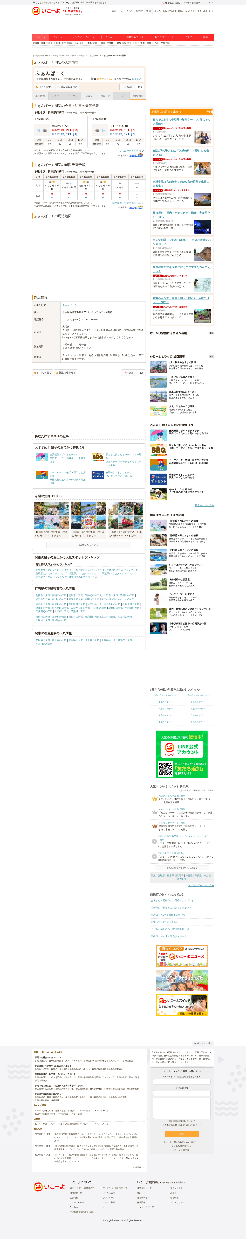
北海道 (49, 43)
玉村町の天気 (99, 607)
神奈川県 (182, 879)
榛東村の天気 (43, 616)
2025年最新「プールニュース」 (94, 1110)
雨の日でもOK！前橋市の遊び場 (168, 914)
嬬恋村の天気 (92, 616)
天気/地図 (138, 95)
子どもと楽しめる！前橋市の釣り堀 (170, 929)
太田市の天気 (111, 595)
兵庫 (135, 43)
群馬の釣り (89, 1061)
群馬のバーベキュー (72, 1061)
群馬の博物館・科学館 (100, 1089)
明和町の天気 (132, 607)
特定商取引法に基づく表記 (82, 1212)
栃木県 (170, 875)
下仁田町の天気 (77, 604)
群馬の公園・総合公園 (127, 1077)
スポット (40, 37)
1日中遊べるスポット (204, 11)
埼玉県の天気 (92, 640)
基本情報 (40, 95)
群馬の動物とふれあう (80, 1069)
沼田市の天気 (127, 595)
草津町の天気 (43, 607)
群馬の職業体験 (115, 1069)
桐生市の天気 (76, 595)
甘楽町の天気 (94, 604)
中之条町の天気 (112, 604)
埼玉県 (189, 875)
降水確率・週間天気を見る (126, 202)
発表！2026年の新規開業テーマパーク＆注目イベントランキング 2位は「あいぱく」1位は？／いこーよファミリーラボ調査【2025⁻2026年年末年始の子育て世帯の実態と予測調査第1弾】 (96, 1137)
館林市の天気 (43, 599)
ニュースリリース (78, 1202)
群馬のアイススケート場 (81, 1097)
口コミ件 (137, 79)
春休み (157, 11)
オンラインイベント (83, 37)
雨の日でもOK (169, 11)
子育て (188, 37)
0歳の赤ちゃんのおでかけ (166, 695)
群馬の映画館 (82, 1089)
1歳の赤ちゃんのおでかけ (198, 695)
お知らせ (105, 95)
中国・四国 (145, 43)
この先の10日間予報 (130, 150)
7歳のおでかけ (198, 715)
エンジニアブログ (145, 1207)
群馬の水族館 (133, 1089)
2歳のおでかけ (166, 702)
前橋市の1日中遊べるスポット (167, 922)
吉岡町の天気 (43, 604)
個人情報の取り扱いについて (182, 1121)
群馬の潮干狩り (101, 1097)
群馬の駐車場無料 (86, 1077)
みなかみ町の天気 (80, 607)
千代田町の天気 (44, 611)
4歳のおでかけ (166, 709)
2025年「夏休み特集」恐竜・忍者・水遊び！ (55, 1110)
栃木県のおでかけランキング (122, 570)
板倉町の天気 (115, 607)
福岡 (168, 43)
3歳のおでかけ (198, 702)
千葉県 (198, 875)
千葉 (76, 43)
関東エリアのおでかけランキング (54, 570)
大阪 (124, 43)
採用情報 (141, 1202)
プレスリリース (177, 1202)
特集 (205, 37)
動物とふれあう (185, 11)
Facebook (74, 1207)
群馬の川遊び (41, 1080)
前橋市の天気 (43, 595)
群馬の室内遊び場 (65, 1089)
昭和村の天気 (59, 620)
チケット (56, 95)
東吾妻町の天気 (60, 607)
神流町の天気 (59, 604)
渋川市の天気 (59, 599)
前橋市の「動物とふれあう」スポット (171, 907)
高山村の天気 (108, 616)
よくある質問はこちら (182, 1146)
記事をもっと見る (88, 544)
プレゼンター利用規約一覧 (115, 1188)
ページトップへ (202, 1043)
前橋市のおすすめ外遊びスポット (169, 936)
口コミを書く (44, 87)
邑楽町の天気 (78, 611)
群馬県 (179, 875)
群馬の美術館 (119, 1089)
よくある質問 (109, 1193)
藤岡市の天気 (76, 599)
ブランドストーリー (179, 1188)
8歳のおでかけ (166, 722)
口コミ (89, 95)
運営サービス (143, 1197)
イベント (57, 37)
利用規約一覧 (76, 1193)
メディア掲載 (109, 1202)
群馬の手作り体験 (59, 1069)
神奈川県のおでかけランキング (85, 577)
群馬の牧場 (101, 1061)
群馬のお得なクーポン (45, 1077)
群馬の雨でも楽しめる (45, 1089)
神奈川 (70, 43)
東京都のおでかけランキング (51, 577)
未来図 (173, 1193)
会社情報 (174, 1197)
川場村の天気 (43, 620)
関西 (119, 43)
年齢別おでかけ (134, 37)
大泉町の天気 (61, 611)
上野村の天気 (59, 616)
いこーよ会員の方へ (182, 1150)
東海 (89, 43)
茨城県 (161, 875)
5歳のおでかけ (198, 709)
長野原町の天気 (130, 604)
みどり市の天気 (126, 599)
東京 (64, 43)
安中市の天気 (108, 599)
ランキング (111, 37)
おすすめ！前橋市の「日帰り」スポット (172, 900)
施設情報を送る (67, 87)
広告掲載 (74, 1197)
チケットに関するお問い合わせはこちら (181, 1142)
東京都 (207, 875)
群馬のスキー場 (60, 1097)
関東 (58, 43)
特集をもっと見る (204, 505)
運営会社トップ (144, 1188)
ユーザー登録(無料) (192, 3)
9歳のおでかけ (198, 722)
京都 (129, 43)
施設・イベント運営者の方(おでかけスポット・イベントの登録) (80, 1124)
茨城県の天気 (43, 640)
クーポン (73, 95)
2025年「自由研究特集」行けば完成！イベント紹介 (58, 1114)
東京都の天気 (125, 640)
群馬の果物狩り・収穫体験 (47, 1100)
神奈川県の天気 (44, 643)
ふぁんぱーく (69, 305)
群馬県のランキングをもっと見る (182, 868)
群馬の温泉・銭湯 (43, 1097)
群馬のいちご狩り (119, 1097)
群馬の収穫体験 (99, 1069)
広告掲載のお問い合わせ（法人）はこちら (181, 1125)
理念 (139, 1193)
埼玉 (82, 43)
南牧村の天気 (76, 616)
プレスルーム (109, 1197)
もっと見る (137, 1167)
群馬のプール (114, 1061)
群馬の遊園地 (41, 1061)
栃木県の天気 (59, 640)
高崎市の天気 (59, 595)
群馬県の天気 (76, 640)
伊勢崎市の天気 (93, 595)
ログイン (208, 3)
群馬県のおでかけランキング (51, 573)
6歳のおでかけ (166, 715)
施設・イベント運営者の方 (82, 1188)
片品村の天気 (125, 616)
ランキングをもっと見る (201, 885)
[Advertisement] (89, 283)
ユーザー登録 (41, 1124)
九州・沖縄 (159, 43)
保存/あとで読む (171, 3)
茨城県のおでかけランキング (89, 570)
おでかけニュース (164, 37)
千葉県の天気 (108, 640)
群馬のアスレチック (105, 1077)
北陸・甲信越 (107, 43)
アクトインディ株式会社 (172, 1182)
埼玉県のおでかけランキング (84, 573)
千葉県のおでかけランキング (117, 573)
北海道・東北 (39, 43)
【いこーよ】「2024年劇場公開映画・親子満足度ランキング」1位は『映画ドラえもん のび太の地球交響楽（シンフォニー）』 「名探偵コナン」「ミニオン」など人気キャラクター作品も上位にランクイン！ (96, 1158)
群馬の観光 (128, 1061)
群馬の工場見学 (42, 1069)
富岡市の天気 (92, 599)
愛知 (95, 43)
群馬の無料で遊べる (66, 1077)
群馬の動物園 (55, 1061)
